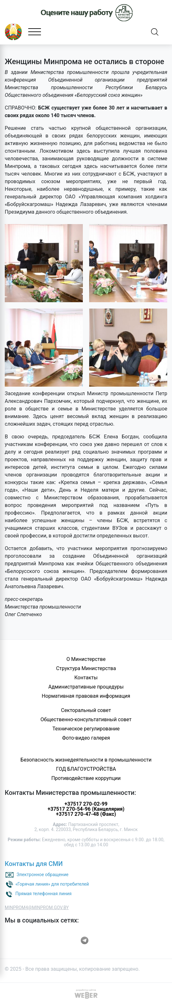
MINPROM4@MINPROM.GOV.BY (37, 907)
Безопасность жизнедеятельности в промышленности (86, 760)
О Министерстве (85, 659)
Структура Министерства (86, 668)
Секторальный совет (86, 710)
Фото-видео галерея (86, 738)
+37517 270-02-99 (85, 804)
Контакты (85, 678)
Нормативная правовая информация (86, 696)
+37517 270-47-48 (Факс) (86, 814)
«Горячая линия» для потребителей (52, 884)
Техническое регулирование (86, 729)
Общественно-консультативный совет (86, 719)
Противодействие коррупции (86, 778)
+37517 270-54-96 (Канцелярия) (86, 809)
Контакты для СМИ (34, 864)
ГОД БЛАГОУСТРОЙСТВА (86, 769)
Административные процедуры (85, 687)
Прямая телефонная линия (43, 893)
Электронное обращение (43, 874)
